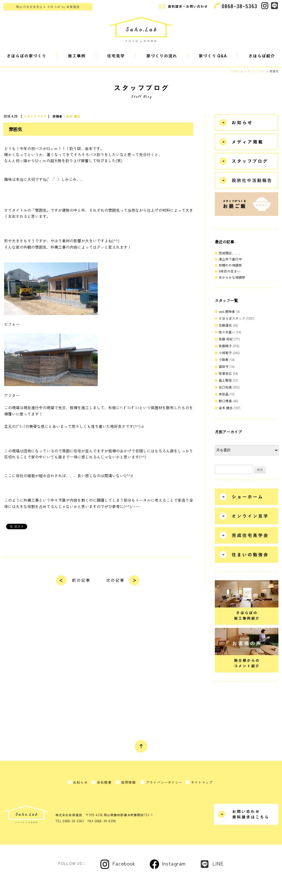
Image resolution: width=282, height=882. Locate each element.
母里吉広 (225, 373)
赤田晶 (224, 394)
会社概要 (104, 782)
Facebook (123, 863)
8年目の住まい (229, 271)
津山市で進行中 (230, 259)
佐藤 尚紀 (226, 338)
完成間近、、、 (230, 253)
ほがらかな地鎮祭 (232, 277)
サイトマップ (202, 782)
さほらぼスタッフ (232, 318)
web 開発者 (227, 311)
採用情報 (128, 782)
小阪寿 (224, 359)
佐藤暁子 (225, 345)
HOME (235, 71)
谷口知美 (225, 387)
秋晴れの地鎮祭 (230, 265)
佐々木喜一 (227, 332)
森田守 (224, 366)
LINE (218, 863)
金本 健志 (73, 116)
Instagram (174, 863)
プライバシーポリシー (164, 782)
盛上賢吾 (225, 380)
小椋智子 (225, 352)
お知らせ (80, 782)
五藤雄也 (225, 325)
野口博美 (225, 400)
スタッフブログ (35, 116)
